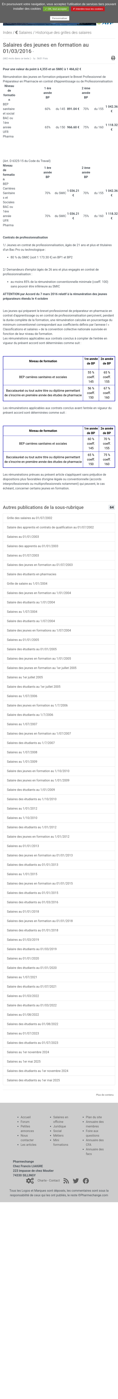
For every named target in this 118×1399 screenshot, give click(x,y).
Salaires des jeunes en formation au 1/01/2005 (39, 658)
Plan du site (94, 1117)
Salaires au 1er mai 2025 (24, 1061)
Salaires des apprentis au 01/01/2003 (32, 546)
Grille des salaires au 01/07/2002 (29, 518)
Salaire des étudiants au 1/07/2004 (31, 621)
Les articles (28, 1145)
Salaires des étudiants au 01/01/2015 (32, 893)
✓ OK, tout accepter (56, 8)
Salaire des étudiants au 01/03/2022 (32, 1005)
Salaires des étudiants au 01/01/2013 (32, 865)
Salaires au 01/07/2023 (23, 1033)
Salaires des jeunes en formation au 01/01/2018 (40, 921)
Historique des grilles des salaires (63, 32)
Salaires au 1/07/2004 (22, 612)
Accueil (26, 1117)
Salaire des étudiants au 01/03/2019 (32, 949)
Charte (42, 1180)
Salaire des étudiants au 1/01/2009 (31, 790)
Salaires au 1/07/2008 (22, 752)
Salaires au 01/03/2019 (23, 940)
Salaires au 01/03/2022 (23, 996)
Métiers (58, 1135)
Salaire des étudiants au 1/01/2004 (31, 602)
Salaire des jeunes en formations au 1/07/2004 (39, 630)
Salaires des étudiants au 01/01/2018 (32, 930)
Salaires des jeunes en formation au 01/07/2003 (40, 565)
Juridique (59, 1126)
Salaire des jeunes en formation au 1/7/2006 (37, 705)
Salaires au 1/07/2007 (22, 724)
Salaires (23, 32)
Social (57, 1131)
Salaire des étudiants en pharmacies (31, 574)
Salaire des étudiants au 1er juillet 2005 (33, 687)
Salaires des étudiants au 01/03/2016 (32, 902)
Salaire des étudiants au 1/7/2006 (30, 715)
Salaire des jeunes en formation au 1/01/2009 (38, 780)
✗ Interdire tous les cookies (88, 8)
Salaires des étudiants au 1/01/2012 (32, 827)
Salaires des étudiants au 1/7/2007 (31, 743)
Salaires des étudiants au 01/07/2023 (32, 1043)
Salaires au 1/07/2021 (22, 977)
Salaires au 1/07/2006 (22, 696)
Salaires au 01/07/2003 (23, 555)
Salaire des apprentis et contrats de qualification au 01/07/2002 (50, 527)
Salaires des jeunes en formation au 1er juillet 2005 (42, 668)
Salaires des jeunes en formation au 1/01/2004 (39, 593)
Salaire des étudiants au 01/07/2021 (32, 986)
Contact (54, 1180)
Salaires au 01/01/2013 (23, 846)
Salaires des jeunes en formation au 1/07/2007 (39, 733)
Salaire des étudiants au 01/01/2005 (32, 649)
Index (7, 32)
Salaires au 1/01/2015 (22, 874)
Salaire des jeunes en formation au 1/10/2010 (38, 771)
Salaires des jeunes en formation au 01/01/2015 (40, 883)
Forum (25, 1122)
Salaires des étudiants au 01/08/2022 (32, 1024)
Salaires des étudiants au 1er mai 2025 (33, 1080)
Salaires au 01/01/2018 (23, 911)
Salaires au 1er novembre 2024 (28, 1052)
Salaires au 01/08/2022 (23, 1014)
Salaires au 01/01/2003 (23, 537)
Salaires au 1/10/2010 (22, 818)
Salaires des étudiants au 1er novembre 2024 (37, 1071)
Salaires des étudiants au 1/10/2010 (32, 799)
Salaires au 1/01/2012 (22, 808)
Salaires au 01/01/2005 (23, 640)
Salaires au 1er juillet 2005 (25, 677)
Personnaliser (59, 18)
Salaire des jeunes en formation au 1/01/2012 (38, 836)
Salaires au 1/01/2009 (22, 761)
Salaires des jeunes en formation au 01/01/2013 (40, 855)
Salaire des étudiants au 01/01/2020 (32, 968)
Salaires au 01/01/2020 (23, 958)
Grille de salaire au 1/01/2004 (27, 583)
